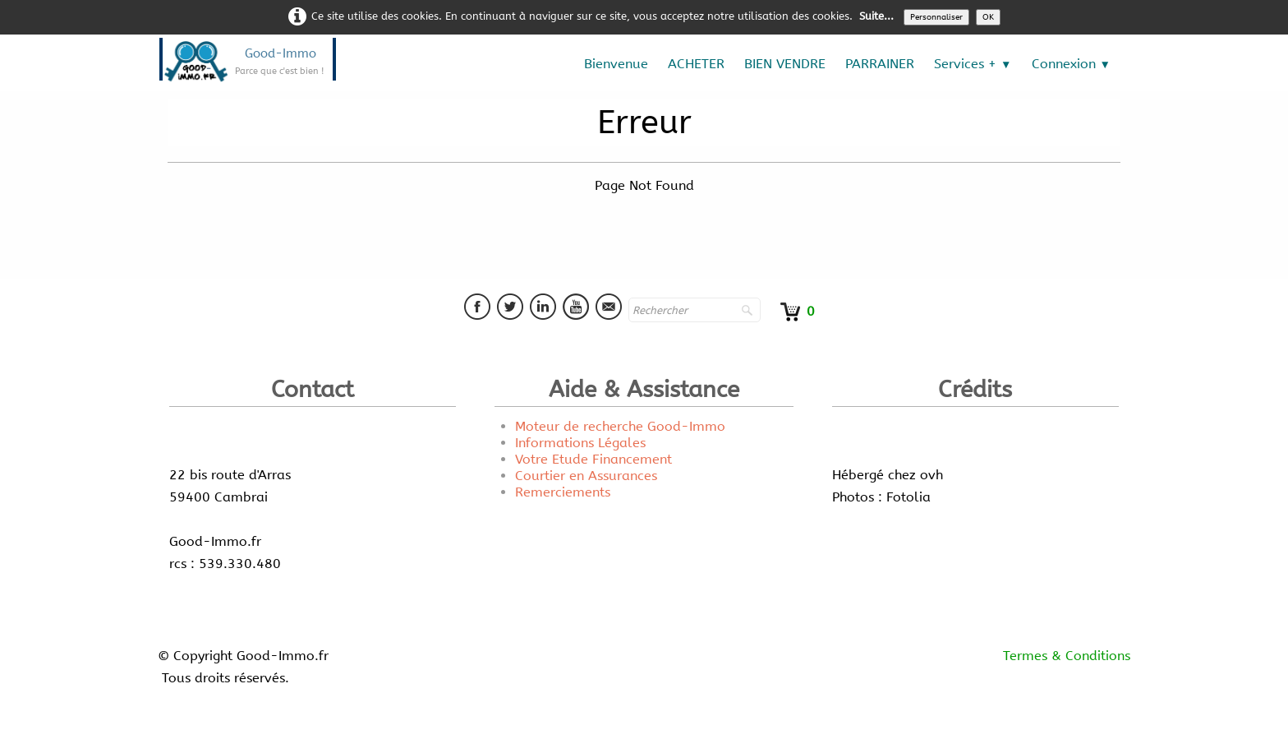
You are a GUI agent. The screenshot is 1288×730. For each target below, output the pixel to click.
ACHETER (696, 64)
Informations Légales (580, 442)
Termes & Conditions (1066, 655)
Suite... (876, 16)
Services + (972, 64)
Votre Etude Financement (593, 459)
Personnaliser (936, 17)
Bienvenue (616, 64)
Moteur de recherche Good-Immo (620, 426)
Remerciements (562, 492)
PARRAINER (879, 64)
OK (988, 17)
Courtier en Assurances (586, 475)
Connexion (1071, 64)
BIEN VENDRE (785, 64)
